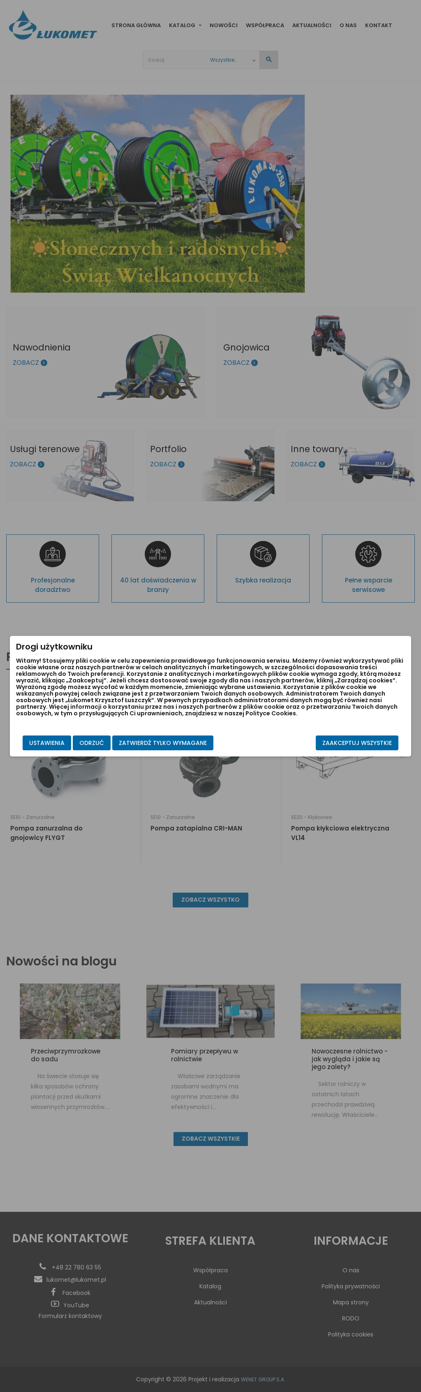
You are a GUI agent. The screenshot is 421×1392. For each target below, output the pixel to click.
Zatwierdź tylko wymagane (163, 743)
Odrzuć (91, 743)
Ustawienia (47, 743)
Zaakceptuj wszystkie (357, 743)
